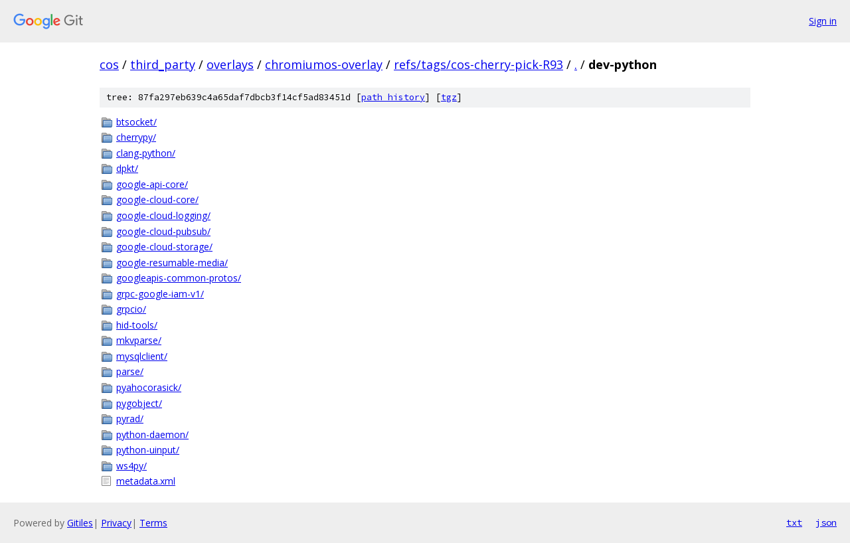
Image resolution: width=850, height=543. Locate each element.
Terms (153, 522)
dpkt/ (127, 168)
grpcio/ (131, 309)
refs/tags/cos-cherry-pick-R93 (478, 64)
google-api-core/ (152, 184)
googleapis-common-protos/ (178, 278)
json (826, 522)
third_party (162, 64)
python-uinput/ (147, 449)
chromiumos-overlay (323, 64)
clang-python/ (145, 153)
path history (393, 97)
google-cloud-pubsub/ (163, 231)
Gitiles (80, 522)
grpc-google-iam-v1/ (160, 293)
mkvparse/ (138, 340)
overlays (230, 64)
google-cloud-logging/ (163, 215)
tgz (449, 97)
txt (794, 522)
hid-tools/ (136, 325)
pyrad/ (129, 418)
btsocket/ (136, 122)
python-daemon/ (152, 434)
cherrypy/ (136, 137)
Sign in (823, 21)
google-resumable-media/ (172, 262)
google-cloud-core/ (157, 199)
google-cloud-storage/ (164, 246)
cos (109, 64)
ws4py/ (131, 465)
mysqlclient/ (141, 356)
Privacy (116, 522)
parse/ (129, 371)
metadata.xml (145, 481)
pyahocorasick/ (148, 387)
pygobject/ (139, 403)
